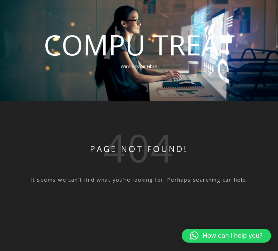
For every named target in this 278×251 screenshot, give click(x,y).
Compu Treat (139, 45)
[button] (226, 236)
